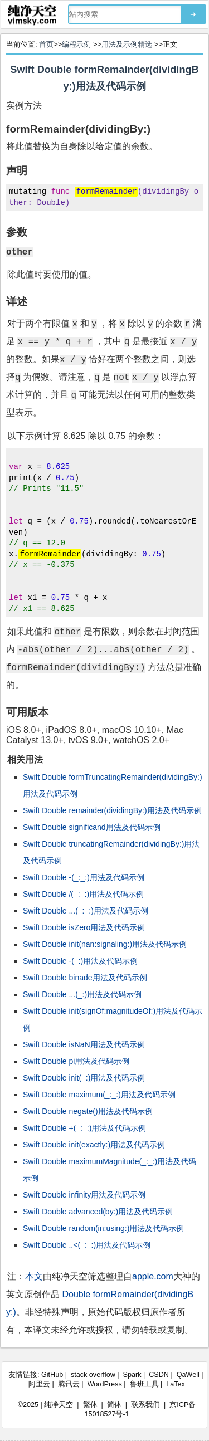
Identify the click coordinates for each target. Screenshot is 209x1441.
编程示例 (76, 44)
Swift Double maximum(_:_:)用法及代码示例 (99, 1094)
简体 (114, 1405)
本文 (34, 1276)
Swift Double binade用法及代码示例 (85, 977)
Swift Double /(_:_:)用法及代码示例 (83, 894)
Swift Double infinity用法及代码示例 (84, 1194)
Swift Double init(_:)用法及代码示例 (84, 1077)
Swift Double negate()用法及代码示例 (88, 1111)
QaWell (188, 1375)
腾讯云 (69, 1384)
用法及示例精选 (126, 44)
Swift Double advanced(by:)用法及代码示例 (98, 1211)
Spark (132, 1375)
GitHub (52, 1375)
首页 (46, 44)
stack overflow (93, 1375)
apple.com (152, 1276)
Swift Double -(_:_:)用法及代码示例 (83, 877)
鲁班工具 (144, 1384)
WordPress (105, 1384)
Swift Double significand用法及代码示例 (92, 827)
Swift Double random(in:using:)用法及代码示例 (103, 1228)
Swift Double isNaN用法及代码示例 (84, 1044)
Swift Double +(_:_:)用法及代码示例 (84, 1128)
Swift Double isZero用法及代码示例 (84, 927)
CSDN (159, 1375)
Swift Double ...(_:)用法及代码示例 (82, 994)
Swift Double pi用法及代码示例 (76, 1061)
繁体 (90, 1405)
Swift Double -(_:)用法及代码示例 (80, 960)
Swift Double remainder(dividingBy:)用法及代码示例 (112, 810)
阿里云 (39, 1384)
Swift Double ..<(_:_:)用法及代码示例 (86, 1244)
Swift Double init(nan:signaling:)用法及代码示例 (105, 944)
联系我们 (145, 1405)
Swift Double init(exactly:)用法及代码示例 (94, 1144)
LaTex (175, 1384)
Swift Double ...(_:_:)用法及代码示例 (85, 910)
